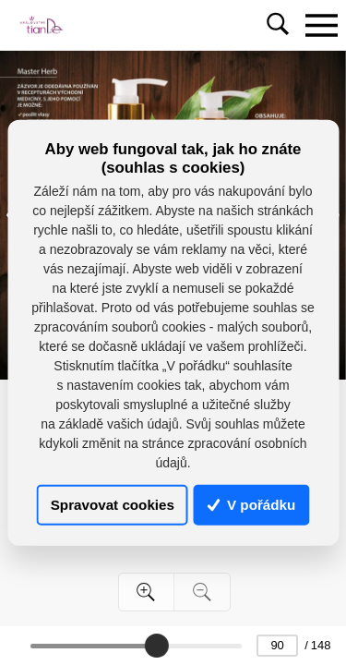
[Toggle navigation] (321, 25)
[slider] (156, 646)
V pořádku (252, 505)
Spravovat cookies (112, 505)
